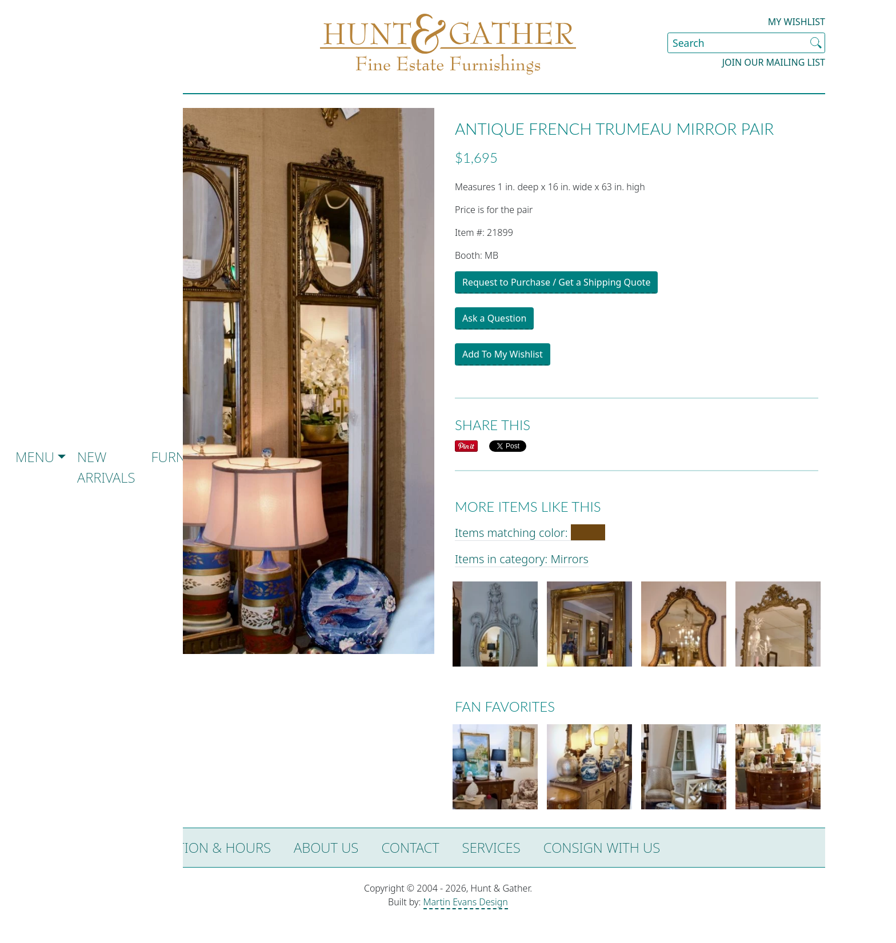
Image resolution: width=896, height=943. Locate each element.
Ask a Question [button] (494, 318)
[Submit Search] (816, 43)
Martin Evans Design (465, 902)
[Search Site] (746, 43)
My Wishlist (796, 21)
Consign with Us (602, 847)
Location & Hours (208, 847)
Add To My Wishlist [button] (502, 354)
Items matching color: (530, 532)
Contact (410, 847)
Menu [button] (34, 456)
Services (491, 847)
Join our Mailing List (773, 62)
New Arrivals (106, 467)
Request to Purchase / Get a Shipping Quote (556, 282)
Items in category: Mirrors (522, 559)
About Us (326, 847)
